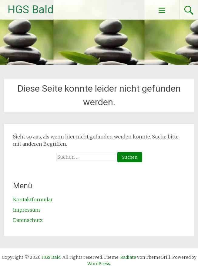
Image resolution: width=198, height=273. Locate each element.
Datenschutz (28, 220)
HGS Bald (31, 9)
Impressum (26, 210)
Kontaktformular (33, 200)
